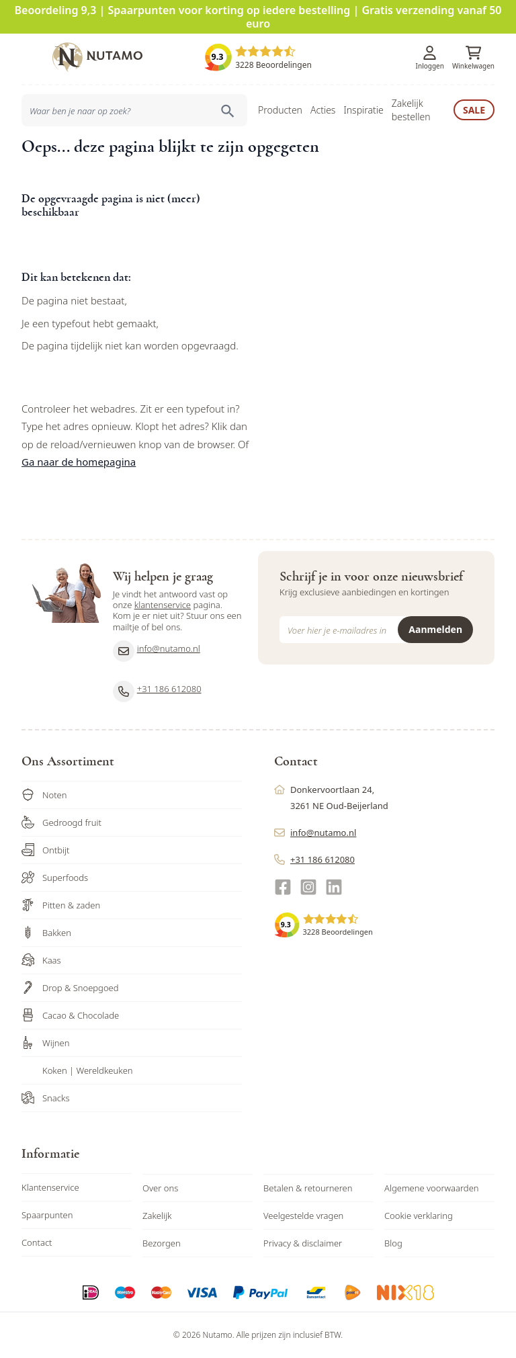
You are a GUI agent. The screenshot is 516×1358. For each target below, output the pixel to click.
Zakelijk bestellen (411, 110)
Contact (37, 1242)
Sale (474, 109)
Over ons (160, 1188)
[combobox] (134, 110)
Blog (393, 1243)
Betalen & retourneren (307, 1188)
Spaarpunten (47, 1215)
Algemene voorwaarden (431, 1188)
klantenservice (162, 605)
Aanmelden (435, 629)
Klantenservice (50, 1187)
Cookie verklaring (418, 1216)
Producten (280, 109)
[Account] (430, 53)
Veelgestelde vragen (303, 1216)
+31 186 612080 (157, 691)
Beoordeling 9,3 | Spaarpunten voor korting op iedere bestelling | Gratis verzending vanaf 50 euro (258, 17)
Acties (322, 109)
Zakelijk (157, 1216)
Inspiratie (363, 109)
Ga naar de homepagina (79, 461)
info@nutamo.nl (156, 651)
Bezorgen (161, 1243)
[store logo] (97, 57)
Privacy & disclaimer (302, 1243)
